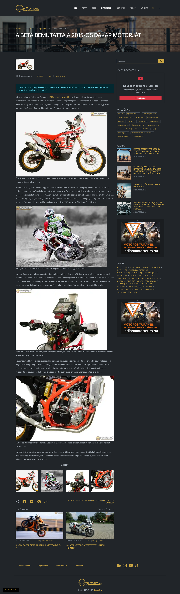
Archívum (121, 8)
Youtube (144, 8)
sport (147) (147, 287)
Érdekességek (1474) (149, 114)
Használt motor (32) (124, 137)
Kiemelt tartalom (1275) (125, 118)
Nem (50, 76)
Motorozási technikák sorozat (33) (142, 133)
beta (81, 500)
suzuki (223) (148, 276)
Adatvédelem (61, 565)
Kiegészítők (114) (153, 125)
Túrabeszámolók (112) (125, 129)
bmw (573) (146, 267)
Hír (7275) (121, 114)
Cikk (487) (131, 121)
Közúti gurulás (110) (141, 129)
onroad (40, 76)
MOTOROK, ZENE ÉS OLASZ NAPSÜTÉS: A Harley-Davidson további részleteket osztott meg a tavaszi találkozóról (148, 170)
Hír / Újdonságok (60, 76)
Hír (75, 8)
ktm (100, 500)
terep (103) (132, 292)
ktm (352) (144, 270)
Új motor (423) (142, 121)
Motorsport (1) (138, 137)
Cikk (94, 8)
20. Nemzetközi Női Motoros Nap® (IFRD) (147, 185)
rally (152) (121, 287)
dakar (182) (134, 284)
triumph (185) (122, 284)
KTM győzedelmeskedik (59, 97)
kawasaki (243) (135, 276)
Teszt (84, 8)
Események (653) (152, 118)
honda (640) (135, 267)
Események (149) (123, 125)
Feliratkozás (140, 98)
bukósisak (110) (136, 289)
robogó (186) (150, 281)
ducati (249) (137, 273)
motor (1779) (122, 267)
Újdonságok (106, 8)
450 (68, 500)
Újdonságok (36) (123, 133)
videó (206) (121, 278)
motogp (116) (122, 289)
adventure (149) (134, 287)
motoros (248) (150, 273)
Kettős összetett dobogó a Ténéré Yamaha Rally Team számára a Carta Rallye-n (147, 151)
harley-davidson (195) (150, 278)
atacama (74, 500)
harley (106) (150, 289)
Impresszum (43, 565)
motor (106, 500)
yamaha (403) (122, 270)
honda (94, 500)
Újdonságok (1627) (133, 114)
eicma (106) (121, 292)
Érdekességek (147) (138, 125)
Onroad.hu (98, 590)
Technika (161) (154, 121)
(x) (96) (154, 129)
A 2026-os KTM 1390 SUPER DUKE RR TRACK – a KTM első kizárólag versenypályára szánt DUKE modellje (149, 205)
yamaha (110, 503)
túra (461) (156, 267)
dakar (87, 500)
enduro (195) (133, 278)
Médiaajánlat (24, 565)
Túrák (132, 8)
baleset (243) (122, 276)
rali (112, 500)
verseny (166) (147, 284)
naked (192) (121, 281)
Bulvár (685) (140, 118)
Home (18, 28)
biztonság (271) (123, 273)
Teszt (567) (121, 121)
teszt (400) (133, 270)
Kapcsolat (79, 565)
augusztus (41, 28)
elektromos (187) (135, 281)
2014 (29, 28)
